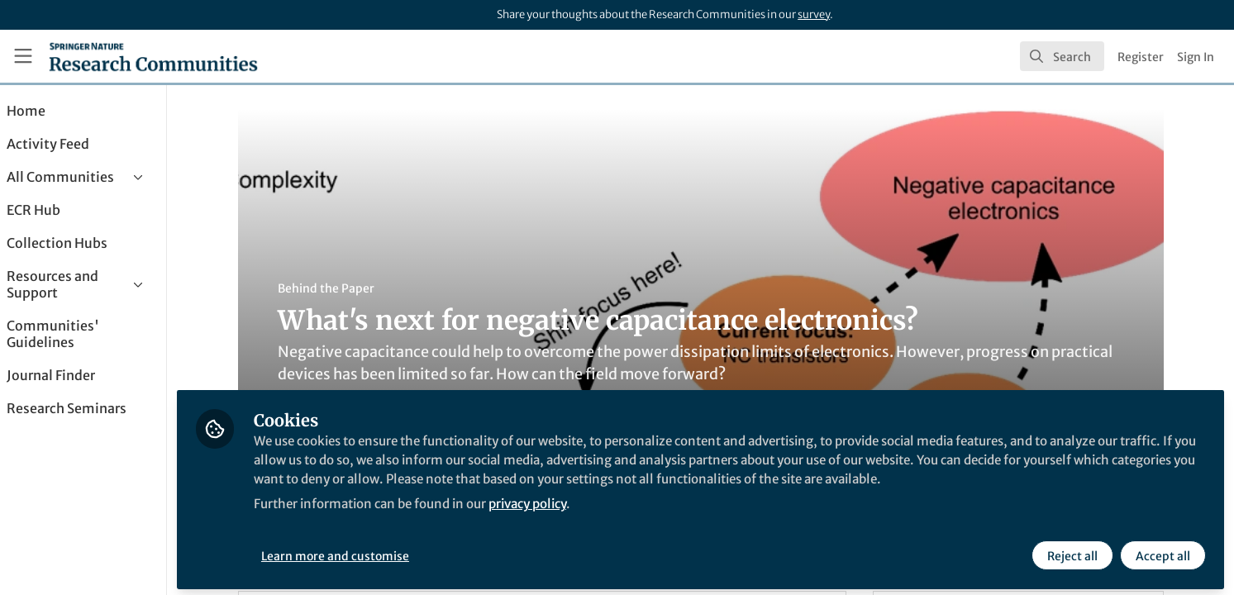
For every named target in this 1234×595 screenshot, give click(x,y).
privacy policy (593, 519)
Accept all (1161, 551)
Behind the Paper (348, 288)
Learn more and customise (381, 551)
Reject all (1071, 551)
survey (814, 14)
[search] (1062, 56)
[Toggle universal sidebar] (23, 56)
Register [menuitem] (1140, 57)
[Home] (153, 56)
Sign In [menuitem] (1195, 57)
